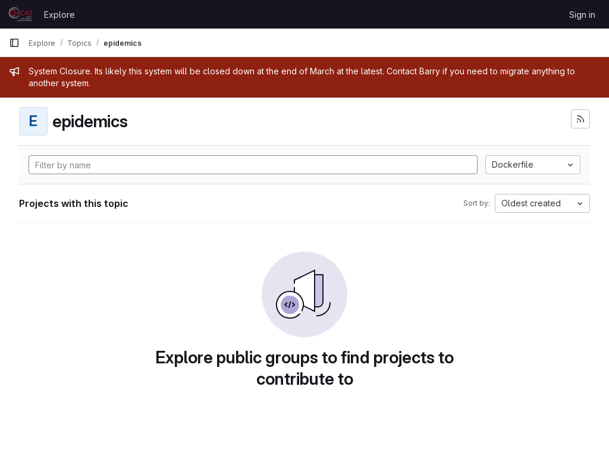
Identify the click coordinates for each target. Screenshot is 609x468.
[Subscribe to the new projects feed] (580, 118)
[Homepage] (20, 14)
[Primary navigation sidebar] (14, 42)
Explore (59, 15)
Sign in (582, 15)
